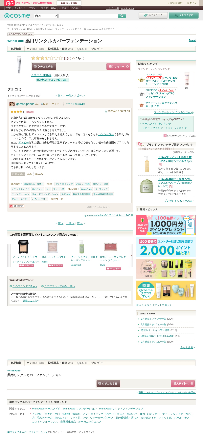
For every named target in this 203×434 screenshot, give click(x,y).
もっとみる (186, 347)
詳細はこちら (30, 300)
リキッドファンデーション (45, 194)
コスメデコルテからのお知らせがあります (154, 77)
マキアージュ (153, 103)
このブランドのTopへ (24, 286)
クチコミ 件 (41, 75)
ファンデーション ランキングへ (172, 112)
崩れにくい (37, 189)
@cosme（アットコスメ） (81, 432)
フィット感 (58, 189)
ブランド (33, 8)
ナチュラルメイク (20, 189)
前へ (60, 95)
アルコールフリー (20, 199)
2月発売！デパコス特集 (153, 341)
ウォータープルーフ (101, 417)
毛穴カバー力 (45, 417)
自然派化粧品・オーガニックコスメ (81, 421)
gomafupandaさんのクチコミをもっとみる (108, 215)
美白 (57, 413)
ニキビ (49, 413)
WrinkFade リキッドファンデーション (121, 408)
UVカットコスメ (114, 413)
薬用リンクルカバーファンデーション (63, 40)
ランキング (19, 8)
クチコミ (35, 48)
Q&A (53, 8)
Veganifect (76, 265)
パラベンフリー (39, 199)
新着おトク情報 (69, 3)
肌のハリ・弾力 (100, 184)
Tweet (192, 40)
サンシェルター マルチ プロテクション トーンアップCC (161, 81)
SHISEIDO (151, 90)
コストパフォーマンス (45, 421)
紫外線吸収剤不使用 (103, 194)
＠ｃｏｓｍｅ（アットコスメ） (154, 305)
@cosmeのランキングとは (181, 135)
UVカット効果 (83, 184)
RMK (102, 265)
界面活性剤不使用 (81, 194)
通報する (16, 206)
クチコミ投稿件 (75, 104)
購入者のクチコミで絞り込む (51, 79)
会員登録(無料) (175, 3)
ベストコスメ (127, 8)
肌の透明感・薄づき (127, 417)
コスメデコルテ (154, 74)
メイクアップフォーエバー (26, 262)
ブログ (44, 8)
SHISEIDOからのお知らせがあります (166, 90)
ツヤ (48, 189)
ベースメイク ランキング (156, 123)
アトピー (23, 142)
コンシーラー (106, 134)
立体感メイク (148, 417)
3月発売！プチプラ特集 (153, 318)
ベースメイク (101, 189)
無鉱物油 (65, 194)
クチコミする (44, 66)
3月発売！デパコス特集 (153, 324)
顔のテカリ (153, 413)
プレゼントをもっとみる (178, 200)
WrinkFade (15, 41)
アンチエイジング (64, 184)
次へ (80, 95)
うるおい (37, 413)
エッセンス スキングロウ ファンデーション (160, 95)
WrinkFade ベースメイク (46, 408)
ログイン (192, 3)
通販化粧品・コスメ (33, 184)
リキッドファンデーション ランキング (164, 128)
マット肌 (75, 417)
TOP (8, 8)
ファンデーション (20, 194)
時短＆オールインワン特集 (155, 330)
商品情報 (16, 48)
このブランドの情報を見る (20, 34)
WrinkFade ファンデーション (80, 408)
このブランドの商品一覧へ (59, 286)
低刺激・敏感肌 (71, 413)
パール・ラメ (182, 417)
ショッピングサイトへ (118, 66)
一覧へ (70, 95)
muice (45, 262)
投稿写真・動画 (60, 48)
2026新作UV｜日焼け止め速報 (157, 336)
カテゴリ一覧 (112, 8)
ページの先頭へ (167, 392)
